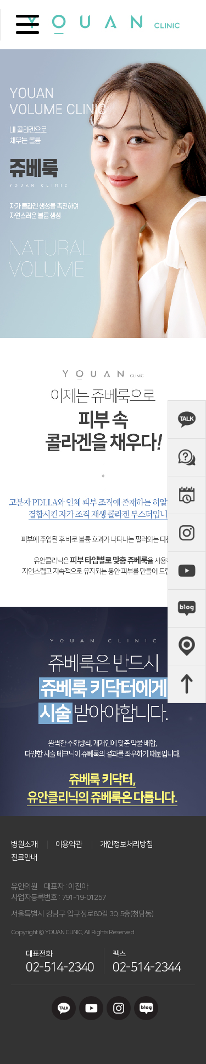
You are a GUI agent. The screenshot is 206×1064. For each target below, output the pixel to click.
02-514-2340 (60, 967)
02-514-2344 (147, 967)
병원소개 (24, 844)
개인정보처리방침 (126, 844)
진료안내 (24, 857)
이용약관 (68, 844)
